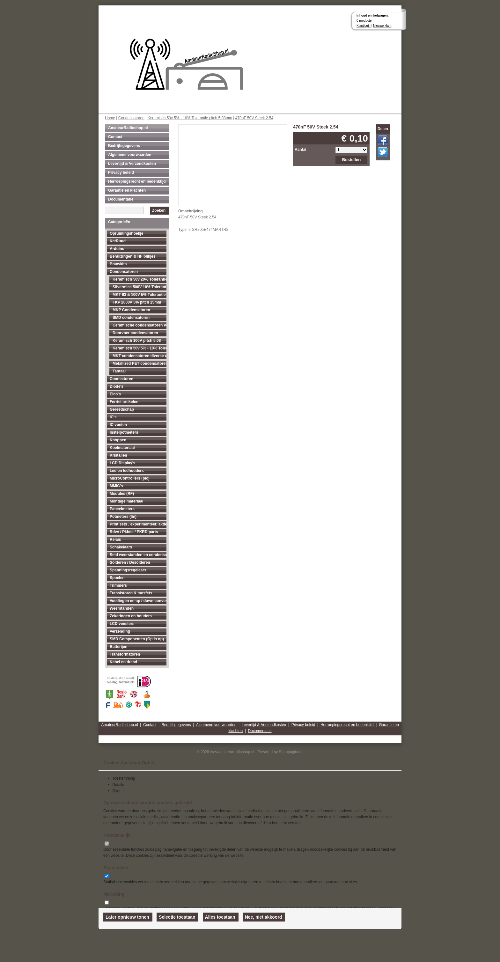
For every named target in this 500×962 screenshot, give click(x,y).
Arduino (117, 248)
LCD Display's (122, 463)
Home (110, 118)
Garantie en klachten (127, 190)
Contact (115, 137)
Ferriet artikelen (124, 402)
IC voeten (118, 424)
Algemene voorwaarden (129, 154)
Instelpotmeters (124, 432)
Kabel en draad (123, 662)
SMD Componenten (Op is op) (137, 639)
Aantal (300, 149)
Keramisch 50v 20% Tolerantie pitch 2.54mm (139, 279)
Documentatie (120, 199)
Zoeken (158, 210)
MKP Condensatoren (131, 310)
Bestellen (351, 159)
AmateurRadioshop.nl (128, 128)
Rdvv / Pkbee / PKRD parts (134, 532)
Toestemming (123, 778)
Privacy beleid (121, 172)
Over (116, 790)
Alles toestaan (220, 917)
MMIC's (116, 486)
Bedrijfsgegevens (124, 145)
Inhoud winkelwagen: (373, 15)
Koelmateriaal (122, 447)
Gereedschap (122, 409)
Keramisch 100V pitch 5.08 (137, 340)
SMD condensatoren (131, 317)
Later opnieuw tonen (127, 917)
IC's (113, 417)
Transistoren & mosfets (131, 593)
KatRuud (118, 241)
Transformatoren (125, 654)
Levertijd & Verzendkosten (132, 163)
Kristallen (118, 455)
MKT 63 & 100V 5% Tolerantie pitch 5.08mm (139, 294)
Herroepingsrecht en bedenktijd (137, 181)
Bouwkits (118, 264)
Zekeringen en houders (131, 616)
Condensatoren (131, 118)
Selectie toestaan (177, 917)
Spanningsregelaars (128, 570)
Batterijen (118, 646)
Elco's (115, 394)
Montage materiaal (126, 501)
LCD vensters (122, 623)
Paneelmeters (122, 509)
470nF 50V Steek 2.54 (254, 118)
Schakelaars (121, 547)
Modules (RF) (122, 493)
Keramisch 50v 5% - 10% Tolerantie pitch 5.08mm (190, 118)
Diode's (116, 386)
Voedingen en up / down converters (138, 600)
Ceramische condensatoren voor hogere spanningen (139, 325)
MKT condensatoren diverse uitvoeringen (139, 356)
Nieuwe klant (382, 25)
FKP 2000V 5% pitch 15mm (137, 302)
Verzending (120, 631)
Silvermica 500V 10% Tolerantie (139, 287)
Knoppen (118, 440)
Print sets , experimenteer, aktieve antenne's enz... (138, 524)
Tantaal (119, 371)
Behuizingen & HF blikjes (132, 256)
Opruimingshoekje (126, 233)
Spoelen (117, 578)
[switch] (107, 843)
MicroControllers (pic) (130, 478)
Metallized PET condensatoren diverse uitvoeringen (139, 363)
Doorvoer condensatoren (135, 333)
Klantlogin (364, 25)
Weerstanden (122, 608)
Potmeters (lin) (123, 516)
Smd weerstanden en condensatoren (138, 555)
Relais (115, 539)
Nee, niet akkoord (263, 917)
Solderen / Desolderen (130, 562)
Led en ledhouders (127, 470)
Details (118, 784)
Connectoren (121, 379)
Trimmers (118, 585)
